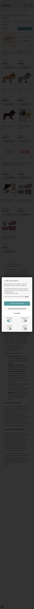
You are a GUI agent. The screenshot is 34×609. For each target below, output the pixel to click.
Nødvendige (9, 319)
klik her (27, 296)
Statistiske (24, 327)
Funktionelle (9, 327)
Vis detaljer (17, 313)
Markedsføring (24, 319)
